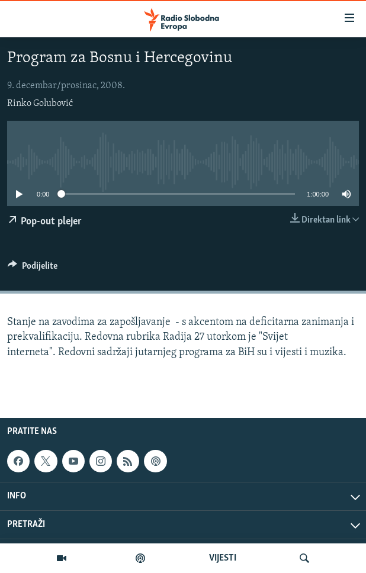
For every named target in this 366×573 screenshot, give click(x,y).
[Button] (32, 268)
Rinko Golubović (40, 103)
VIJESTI (222, 558)
